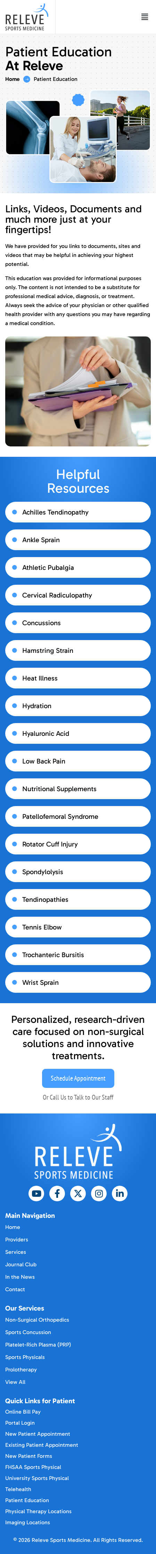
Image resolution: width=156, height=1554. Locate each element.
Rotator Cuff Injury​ (50, 844)
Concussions (41, 623)
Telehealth (18, 1489)
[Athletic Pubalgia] (14, 567)
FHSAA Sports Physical (33, 1467)
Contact (15, 1289)
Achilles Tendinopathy (55, 512)
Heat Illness (40, 678)
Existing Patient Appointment (41, 1445)
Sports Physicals (25, 1357)
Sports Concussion (28, 1332)
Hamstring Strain (47, 650)
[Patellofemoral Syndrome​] (14, 816)
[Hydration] (14, 705)
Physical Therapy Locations (38, 1511)
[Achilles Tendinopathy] (14, 512)
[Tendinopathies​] (14, 899)
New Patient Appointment (37, 1434)
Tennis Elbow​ (42, 927)
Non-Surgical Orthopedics (37, 1319)
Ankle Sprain (41, 540)
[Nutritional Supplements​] (14, 788)
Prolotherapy (21, 1369)
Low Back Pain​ (43, 761)
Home (12, 79)
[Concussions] (14, 622)
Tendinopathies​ (45, 899)
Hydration (36, 706)
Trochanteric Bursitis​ (53, 955)
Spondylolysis (42, 872)
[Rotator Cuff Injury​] (14, 844)
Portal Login (20, 1422)
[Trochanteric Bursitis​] (14, 954)
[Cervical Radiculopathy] (14, 595)
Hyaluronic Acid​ (45, 733)
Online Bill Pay (23, 1411)
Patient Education (27, 1500)
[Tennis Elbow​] (14, 927)
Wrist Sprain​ (40, 982)
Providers (16, 1239)
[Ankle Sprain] (14, 539)
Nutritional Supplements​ (59, 789)
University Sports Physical (37, 1478)
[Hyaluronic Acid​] (14, 733)
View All (15, 1382)
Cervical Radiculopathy (57, 595)
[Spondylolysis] (14, 871)
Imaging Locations (27, 1522)
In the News (20, 1277)
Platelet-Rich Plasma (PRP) (38, 1344)
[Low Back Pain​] (14, 761)
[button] (145, 17)
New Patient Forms (28, 1456)
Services (15, 1252)
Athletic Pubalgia (48, 567)
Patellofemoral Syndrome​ (60, 816)
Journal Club (20, 1264)
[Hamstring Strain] (14, 650)
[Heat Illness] (14, 678)
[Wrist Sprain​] (14, 982)
